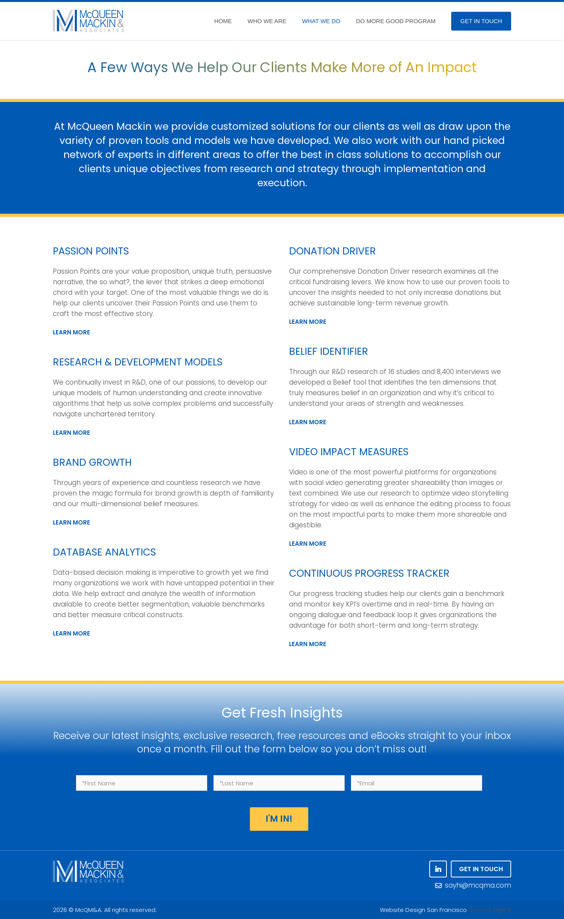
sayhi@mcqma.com (473, 885)
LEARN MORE (71, 332)
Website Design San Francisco (423, 910)
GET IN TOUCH (481, 869)
